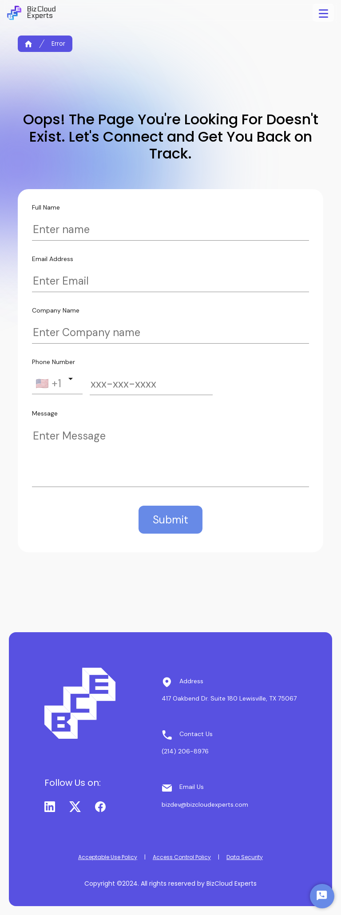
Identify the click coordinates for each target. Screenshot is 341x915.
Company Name (55, 310)
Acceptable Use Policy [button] (107, 857)
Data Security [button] (244, 857)
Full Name (46, 207)
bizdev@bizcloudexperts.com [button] (205, 804)
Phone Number (53, 362)
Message (45, 413)
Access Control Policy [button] (182, 857)
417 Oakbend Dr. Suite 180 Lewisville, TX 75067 (229, 698)
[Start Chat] (322, 896)
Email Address (52, 259)
